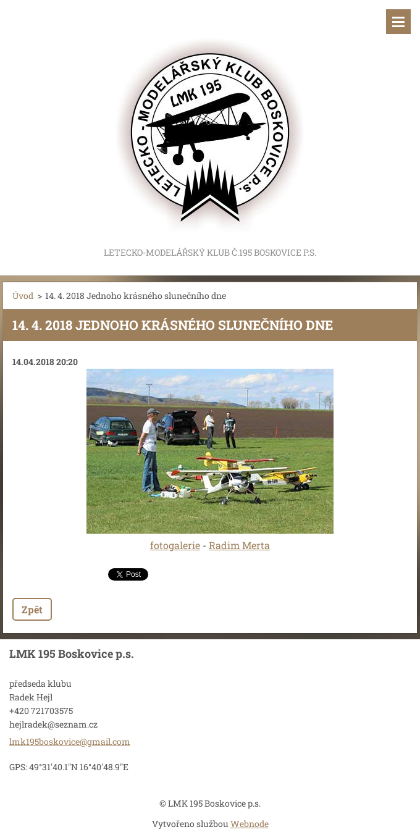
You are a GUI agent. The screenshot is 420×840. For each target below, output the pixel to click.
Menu (398, 21)
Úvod (22, 295)
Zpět (32, 609)
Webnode (249, 824)
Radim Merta (239, 545)
